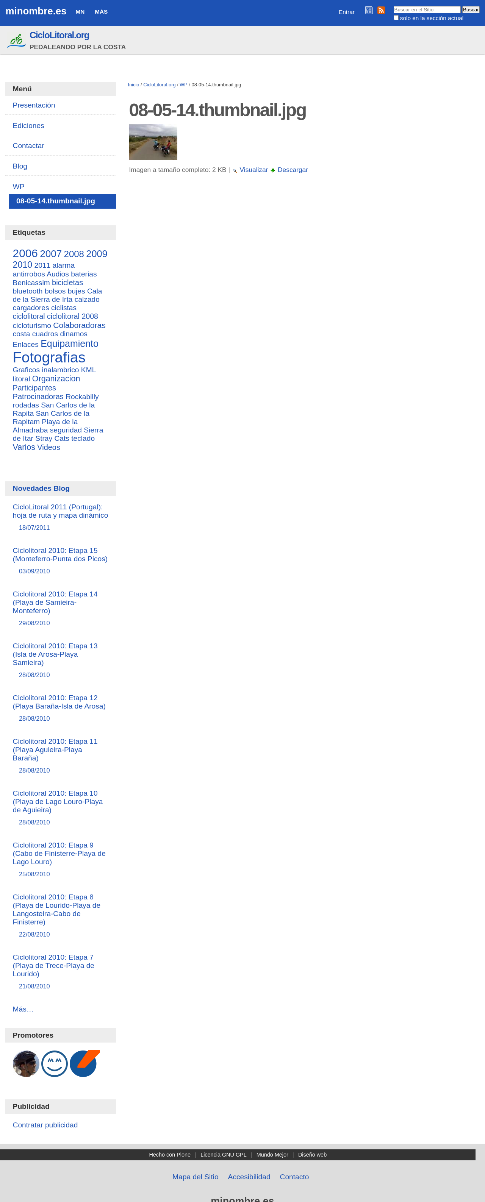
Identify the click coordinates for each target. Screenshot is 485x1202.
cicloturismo (32, 325)
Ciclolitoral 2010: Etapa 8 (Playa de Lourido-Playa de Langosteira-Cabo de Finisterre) (61, 916)
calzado (87, 299)
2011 (42, 265)
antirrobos (29, 274)
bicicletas (67, 282)
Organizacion (56, 378)
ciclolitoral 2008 (72, 316)
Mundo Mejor (272, 1155)
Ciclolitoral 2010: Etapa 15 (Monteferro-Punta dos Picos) (61, 561)
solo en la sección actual (431, 18)
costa (21, 334)
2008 (74, 254)
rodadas (26, 405)
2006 (25, 253)
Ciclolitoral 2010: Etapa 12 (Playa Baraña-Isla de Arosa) (61, 708)
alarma (64, 265)
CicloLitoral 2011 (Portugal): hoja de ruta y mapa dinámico (61, 517)
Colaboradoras (79, 325)
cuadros (45, 334)
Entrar (347, 12)
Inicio (133, 84)
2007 (51, 253)
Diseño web (312, 1155)
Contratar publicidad (45, 1125)
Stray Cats (52, 438)
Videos (48, 447)
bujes (76, 291)
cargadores (31, 308)
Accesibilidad (249, 1177)
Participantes (34, 388)
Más (101, 11)
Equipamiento (70, 343)
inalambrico (60, 370)
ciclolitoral (29, 316)
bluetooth (28, 291)
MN (79, 11)
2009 (96, 253)
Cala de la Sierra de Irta (57, 295)
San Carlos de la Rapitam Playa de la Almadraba (51, 421)
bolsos (55, 291)
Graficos (26, 370)
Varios (24, 447)
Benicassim (31, 283)
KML (88, 370)
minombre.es (35, 11)
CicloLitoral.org (59, 35)
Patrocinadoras (38, 396)
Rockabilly (82, 397)
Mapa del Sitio (195, 1177)
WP (184, 84)
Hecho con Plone (170, 1155)
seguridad (66, 430)
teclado (83, 438)
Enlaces (26, 344)
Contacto (294, 1177)
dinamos (74, 334)
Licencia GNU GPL (223, 1155)
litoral (21, 379)
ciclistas (64, 308)
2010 (23, 265)
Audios (58, 274)
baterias (84, 274)
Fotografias (49, 357)
